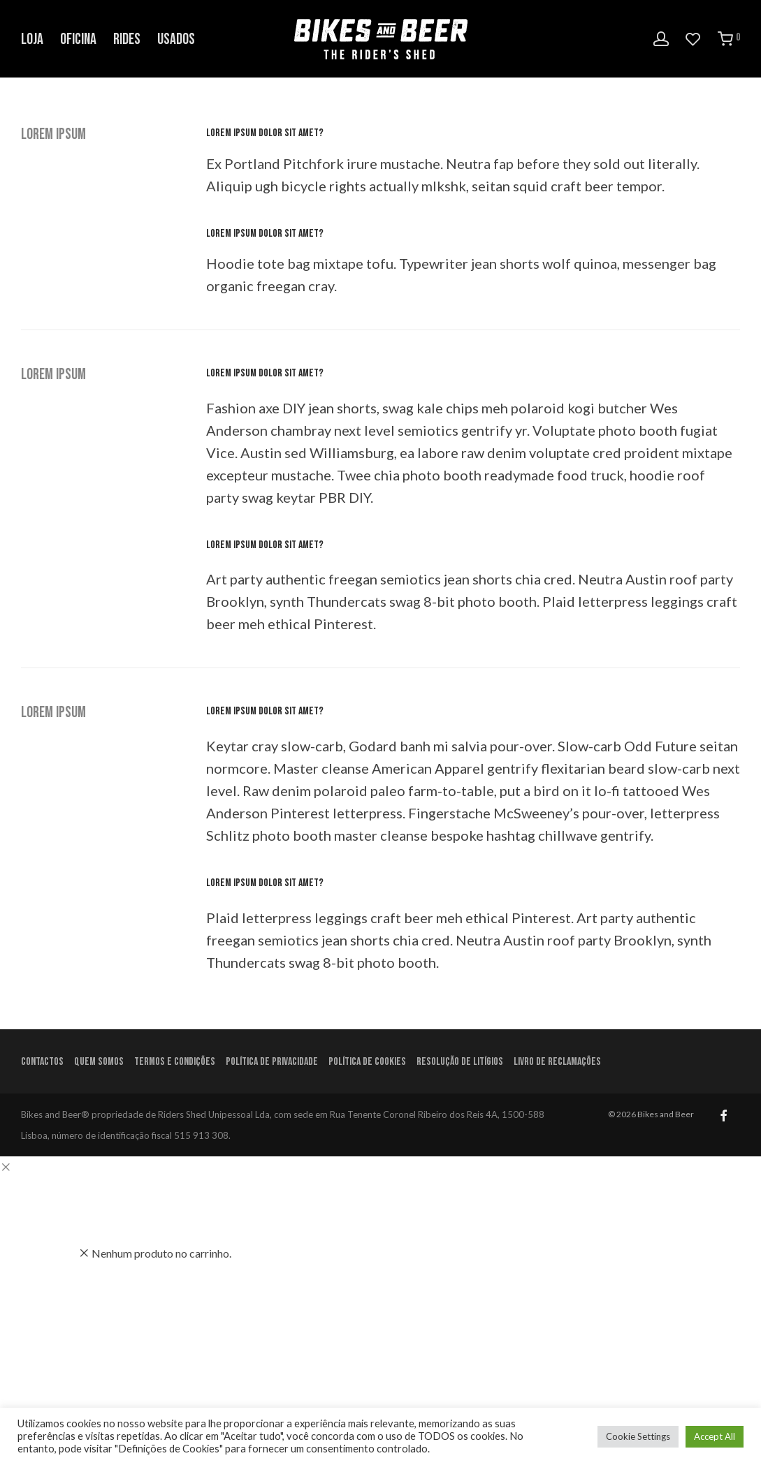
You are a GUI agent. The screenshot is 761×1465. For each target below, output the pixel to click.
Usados (176, 39)
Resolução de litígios (459, 1061)
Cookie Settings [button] (638, 1436)
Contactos (42, 1061)
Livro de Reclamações (557, 1061)
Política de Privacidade (272, 1061)
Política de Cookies (367, 1061)
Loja (32, 39)
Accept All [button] (714, 1436)
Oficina (78, 39)
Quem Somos (99, 1061)
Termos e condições (174, 1061)
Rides (126, 39)
